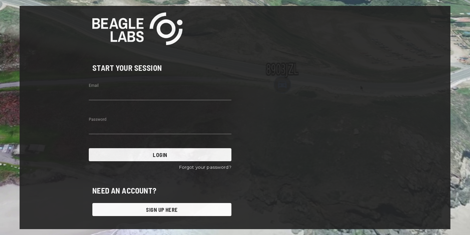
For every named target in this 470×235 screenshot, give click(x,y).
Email (94, 85)
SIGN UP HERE (161, 209)
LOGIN (160, 154)
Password (97, 119)
